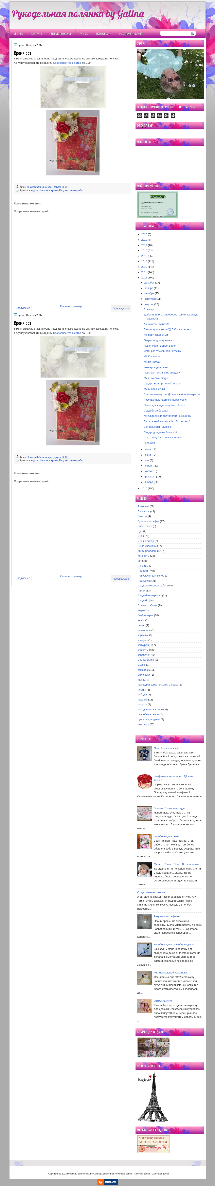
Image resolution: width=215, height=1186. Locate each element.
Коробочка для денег (167, 836)
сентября (150, 298)
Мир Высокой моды (156, 378)
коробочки (144, 654)
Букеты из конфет (148, 521)
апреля (148, 465)
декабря (149, 282)
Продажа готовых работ (71, 190)
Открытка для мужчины (158, 340)
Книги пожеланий (148, 550)
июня (147, 454)
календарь (144, 630)
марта (148, 471)
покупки (142, 704)
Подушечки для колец (151, 575)
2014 (144, 261)
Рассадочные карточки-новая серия (165, 399)
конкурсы (33, 190)
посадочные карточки (151, 709)
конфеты (143, 650)
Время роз (150, 309)
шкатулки (143, 724)
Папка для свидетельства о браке (164, 405)
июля (147, 449)
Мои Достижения (61, 33)
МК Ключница (152, 356)
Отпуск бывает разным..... (153, 892)
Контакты (36, 33)
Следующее (23, 307)
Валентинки (145, 526)
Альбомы (143, 506)
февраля (149, 476)
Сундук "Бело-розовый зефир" (162, 383)
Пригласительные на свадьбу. (162, 372)
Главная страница (71, 306)
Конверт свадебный (156, 334)
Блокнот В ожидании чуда (169, 808)
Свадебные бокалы (156, 410)
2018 (144, 239)
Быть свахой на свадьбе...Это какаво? (167, 421)
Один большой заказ (166, 748)
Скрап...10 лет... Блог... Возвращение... (177, 864)
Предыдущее (121, 308)
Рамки (141, 590)
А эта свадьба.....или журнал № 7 (164, 437)
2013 (144, 266)
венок (141, 620)
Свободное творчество (67, 62)
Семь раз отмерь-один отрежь (162, 350)
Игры (141, 535)
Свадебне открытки (150, 595)
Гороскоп (149, 442)
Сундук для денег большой (160, 432)
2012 (144, 272)
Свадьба (143, 600)
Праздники (144, 580)
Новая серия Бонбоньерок (160, 345)
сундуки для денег (149, 719)
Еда (140, 531)
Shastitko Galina (35, 186)
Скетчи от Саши (147, 605)
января (148, 481)
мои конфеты (146, 659)
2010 (144, 488)
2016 (144, 250)
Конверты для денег (156, 367)
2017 (144, 245)
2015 (144, 255)
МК (139, 560)
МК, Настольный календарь (171, 972)
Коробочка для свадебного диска (174, 944)
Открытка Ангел (163, 1000)
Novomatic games (123, 1173)
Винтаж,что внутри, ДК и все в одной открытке (172, 394)
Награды (143, 565)
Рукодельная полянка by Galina (78, 13)
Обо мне (18, 33)
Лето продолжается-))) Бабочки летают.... (169, 329)
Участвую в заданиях (131, 33)
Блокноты (143, 511)
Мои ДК (83, 33)
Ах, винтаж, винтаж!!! (156, 324)
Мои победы (103, 33)
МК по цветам (152, 361)
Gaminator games (160, 1173)
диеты (141, 625)
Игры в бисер (146, 541)
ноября (148, 288)
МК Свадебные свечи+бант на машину (167, 415)
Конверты (143, 555)
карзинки (143, 635)
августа (149, 304)
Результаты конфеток (167, 916)
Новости (44, 190)
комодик (143, 640)
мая (146, 460)
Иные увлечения (148, 545)
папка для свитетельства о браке (158, 684)
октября (149, 293)
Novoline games (142, 1173)
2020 (144, 234)
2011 (144, 277)
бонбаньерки (146, 615)
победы (142, 694)
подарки (143, 699)
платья (142, 689)
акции (141, 610)
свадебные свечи (148, 714)
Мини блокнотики (154, 388)
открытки (53, 190)
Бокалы (142, 516)
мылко (142, 664)
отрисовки (144, 674)
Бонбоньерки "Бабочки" (158, 426)
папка (141, 679)
